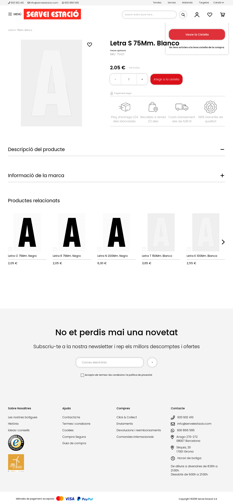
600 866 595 (70, 2)
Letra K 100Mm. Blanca (202, 256)
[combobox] (149, 14)
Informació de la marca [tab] (36, 175)
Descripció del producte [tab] (36, 149)
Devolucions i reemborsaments (138, 430)
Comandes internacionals (135, 437)
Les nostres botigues (22, 417)
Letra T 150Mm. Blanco (157, 256)
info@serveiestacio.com (43, 2)
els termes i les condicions (110, 375)
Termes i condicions (76, 424)
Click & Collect (126, 417)
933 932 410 (16, 2)
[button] (218, 2)
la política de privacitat (139, 375)
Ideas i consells (18, 430)
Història (13, 424)
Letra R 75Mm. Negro (67, 256)
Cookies (68, 430)
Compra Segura (74, 437)
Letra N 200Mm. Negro (112, 256)
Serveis (172, 2)
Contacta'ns (71, 417)
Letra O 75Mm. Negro (22, 256)
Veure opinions (118, 50)
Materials (187, 2)
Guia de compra (74, 443)
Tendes (157, 2)
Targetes (204, 2)
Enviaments (124, 424)
